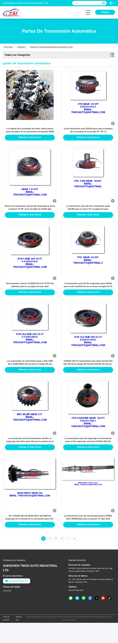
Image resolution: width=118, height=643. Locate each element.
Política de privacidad (6, 638)
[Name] (103, 3)
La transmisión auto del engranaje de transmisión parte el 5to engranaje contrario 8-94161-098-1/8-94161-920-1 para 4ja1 (88, 458)
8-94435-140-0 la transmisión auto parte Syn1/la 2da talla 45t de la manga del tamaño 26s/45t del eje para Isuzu (88, 377)
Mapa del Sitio (19, 638)
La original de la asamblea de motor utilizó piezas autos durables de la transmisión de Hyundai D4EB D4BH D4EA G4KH (30, 135)
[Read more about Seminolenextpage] (68, 558)
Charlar (105, 12)
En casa (8, 47)
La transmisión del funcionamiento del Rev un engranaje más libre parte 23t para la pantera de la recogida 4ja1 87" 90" (30, 458)
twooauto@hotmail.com (16, 601)
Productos (21, 47)
